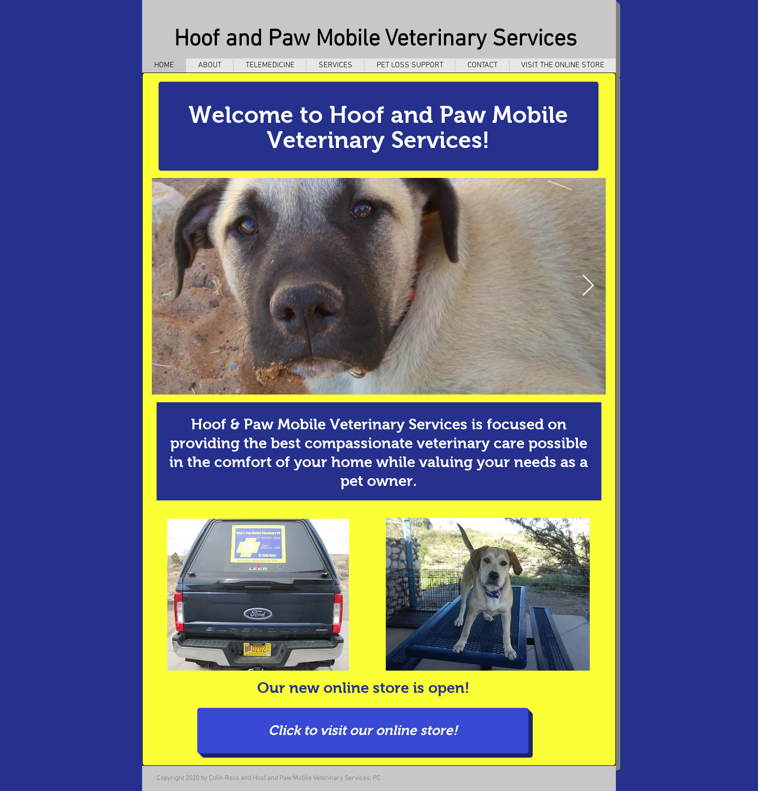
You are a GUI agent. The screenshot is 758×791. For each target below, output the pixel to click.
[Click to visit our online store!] (362, 730)
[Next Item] (588, 286)
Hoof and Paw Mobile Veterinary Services (375, 40)
